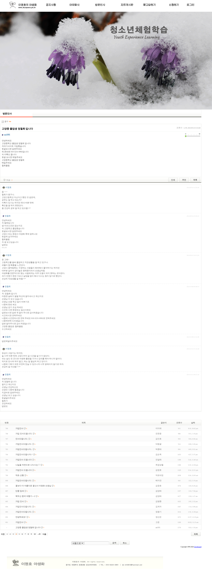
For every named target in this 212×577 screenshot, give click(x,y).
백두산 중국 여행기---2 (25, 496)
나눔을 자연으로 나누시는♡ (27, 465)
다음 (44, 534)
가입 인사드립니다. (23, 433)
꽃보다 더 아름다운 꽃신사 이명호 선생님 (33, 486)
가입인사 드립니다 (23, 460)
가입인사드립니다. (23, 444)
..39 (39, 534)
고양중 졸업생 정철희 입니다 (27, 527)
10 (35, 534)
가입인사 (19, 428)
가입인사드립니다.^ (24, 454)
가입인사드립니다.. (23, 449)
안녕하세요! (20, 517)
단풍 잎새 (19, 491)
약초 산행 (19, 475)
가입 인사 (19, 501)
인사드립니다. (21, 439)
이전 (3, 534)
